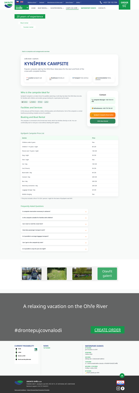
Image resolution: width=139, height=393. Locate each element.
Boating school (32, 2)
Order (124, 4)
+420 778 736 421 (107, 108)
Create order (107, 329)
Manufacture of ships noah (54, 2)
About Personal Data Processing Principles (38, 390)
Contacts (101, 8)
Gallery (78, 2)
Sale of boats (69, 2)
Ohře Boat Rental (102, 121)
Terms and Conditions (20, 390)
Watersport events (88, 8)
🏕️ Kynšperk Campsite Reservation (102, 115)
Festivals (41, 2)
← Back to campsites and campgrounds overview (35, 51)
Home (33, 8)
